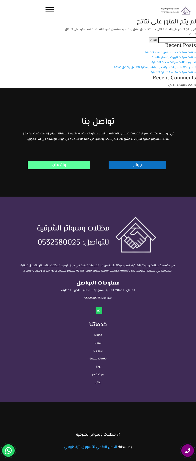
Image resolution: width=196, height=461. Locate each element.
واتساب (59, 165)
